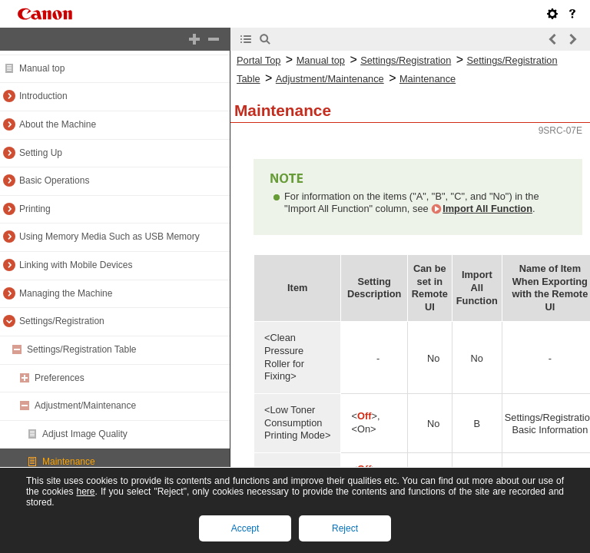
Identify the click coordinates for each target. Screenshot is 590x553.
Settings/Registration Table (82, 349)
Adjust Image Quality (85, 434)
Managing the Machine (65, 293)
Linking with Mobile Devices (75, 265)
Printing (35, 209)
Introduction (43, 96)
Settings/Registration (61, 321)
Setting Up (40, 152)
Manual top (42, 68)
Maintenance (68, 461)
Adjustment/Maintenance (85, 405)
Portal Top (258, 60)
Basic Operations (54, 180)
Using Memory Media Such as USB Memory (109, 236)
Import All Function (487, 208)
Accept (245, 528)
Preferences (60, 378)
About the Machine (57, 124)
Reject (345, 528)
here (85, 491)
